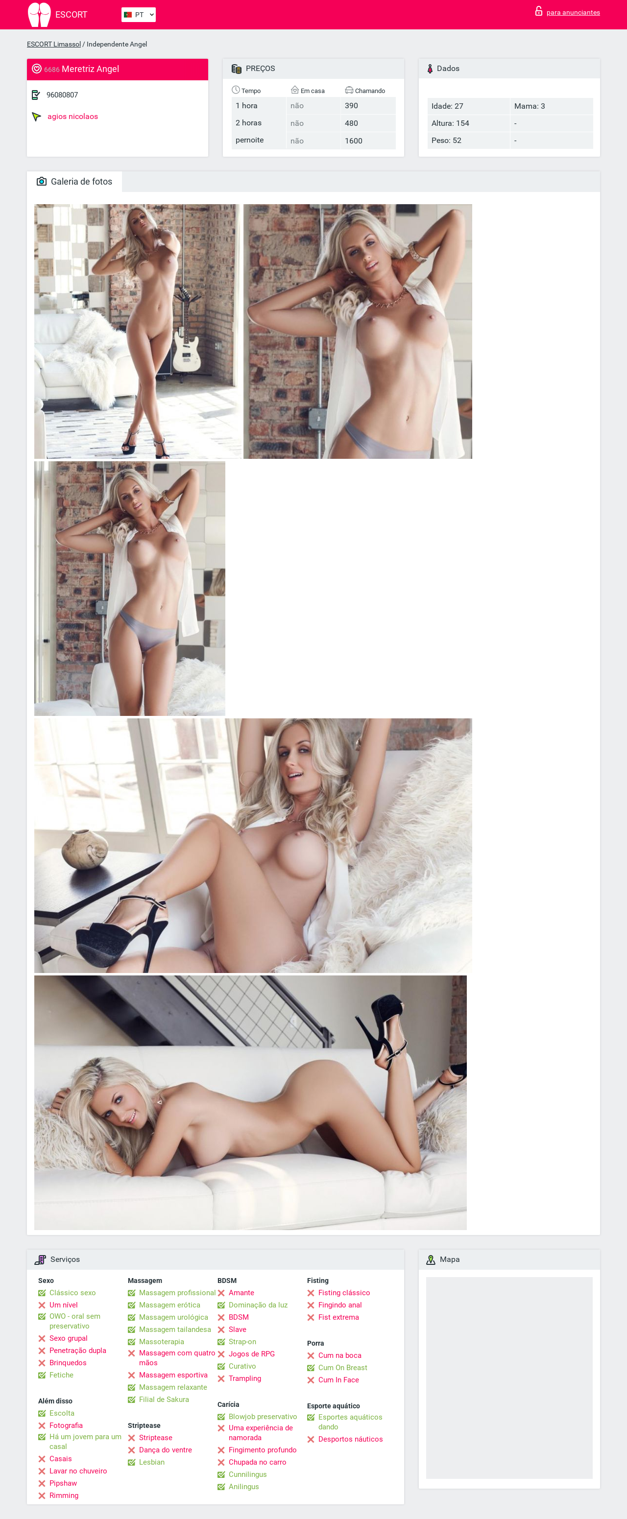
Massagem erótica (169, 1305)
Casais (60, 1458)
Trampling (245, 1378)
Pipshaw (63, 1483)
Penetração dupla (77, 1350)
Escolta (61, 1413)
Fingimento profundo (263, 1450)
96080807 (62, 95)
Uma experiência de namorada (261, 1433)
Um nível (63, 1305)
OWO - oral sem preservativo (74, 1321)
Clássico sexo (72, 1292)
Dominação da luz (258, 1305)
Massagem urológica (173, 1317)
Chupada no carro (258, 1462)
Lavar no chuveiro (78, 1471)
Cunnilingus (248, 1474)
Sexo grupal (68, 1338)
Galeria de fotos (74, 181)
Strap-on (242, 1341)
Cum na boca (340, 1355)
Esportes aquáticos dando (350, 1422)
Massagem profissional (177, 1292)
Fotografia (66, 1425)
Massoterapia (161, 1341)
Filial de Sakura (164, 1399)
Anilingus (244, 1486)
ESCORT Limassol (54, 44)
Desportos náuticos (350, 1439)
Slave (237, 1329)
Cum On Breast (342, 1367)
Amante (241, 1292)
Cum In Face (338, 1380)
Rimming (63, 1495)
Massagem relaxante (173, 1387)
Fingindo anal (340, 1305)
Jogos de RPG (252, 1354)
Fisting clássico (344, 1292)
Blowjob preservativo (263, 1416)
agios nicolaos (65, 116)
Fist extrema (338, 1317)
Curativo (242, 1366)
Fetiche (61, 1375)
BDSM (239, 1317)
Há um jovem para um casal (85, 1441)
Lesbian (152, 1462)
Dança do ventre (165, 1450)
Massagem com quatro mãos (177, 1358)
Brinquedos (68, 1362)
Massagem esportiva (173, 1375)
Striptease (155, 1437)
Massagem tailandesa (175, 1329)
